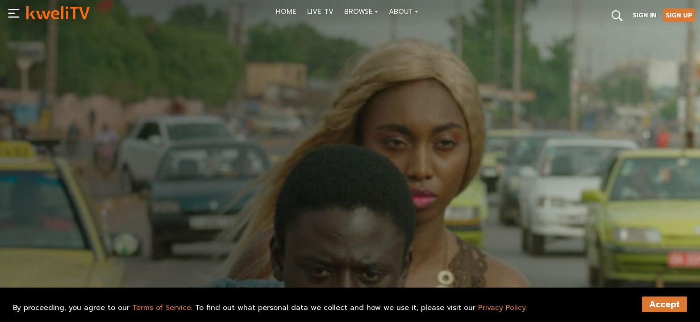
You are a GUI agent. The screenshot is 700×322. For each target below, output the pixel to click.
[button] (361, 12)
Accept (664, 304)
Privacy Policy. (502, 307)
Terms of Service (161, 307)
